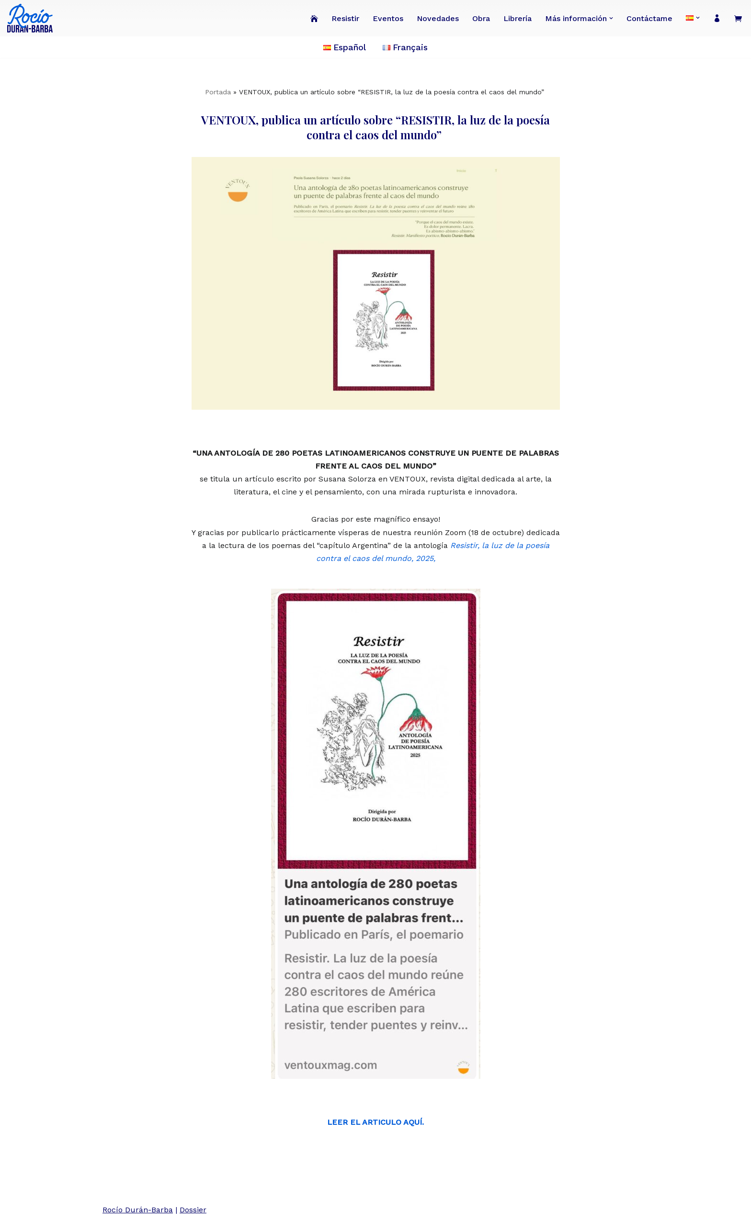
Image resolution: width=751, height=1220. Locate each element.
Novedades (438, 18)
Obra (481, 18)
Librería (517, 18)
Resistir (345, 18)
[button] (611, 18)
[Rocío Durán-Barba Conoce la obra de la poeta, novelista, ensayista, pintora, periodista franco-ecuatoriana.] (32, 18)
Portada (218, 92)
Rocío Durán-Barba (137, 1209)
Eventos (388, 18)
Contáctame (649, 18)
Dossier (193, 1209)
